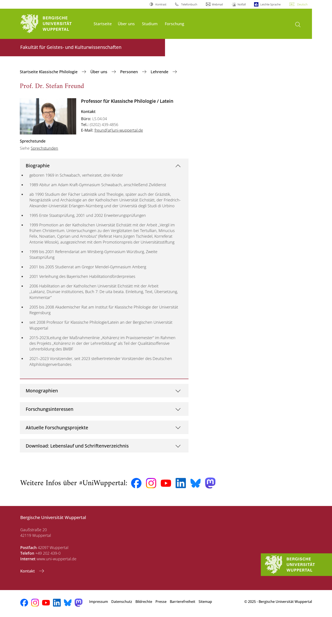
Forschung (174, 23)
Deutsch (302, 4)
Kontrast (160, 4)
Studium (150, 23)
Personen (129, 71)
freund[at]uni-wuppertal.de (118, 130)
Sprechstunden (44, 148)
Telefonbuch (189, 4)
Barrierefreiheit (182, 601)
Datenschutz (121, 601)
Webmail (217, 4)
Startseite (103, 23)
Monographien (42, 390)
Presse (161, 601)
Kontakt (28, 571)
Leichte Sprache (270, 4)
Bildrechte (143, 601)
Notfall (242, 4)
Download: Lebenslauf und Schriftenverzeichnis (77, 446)
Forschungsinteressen (49, 409)
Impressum (98, 601)
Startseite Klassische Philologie (49, 71)
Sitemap (205, 601)
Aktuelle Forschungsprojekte (57, 427)
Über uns (126, 23)
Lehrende (160, 71)
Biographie (38, 165)
